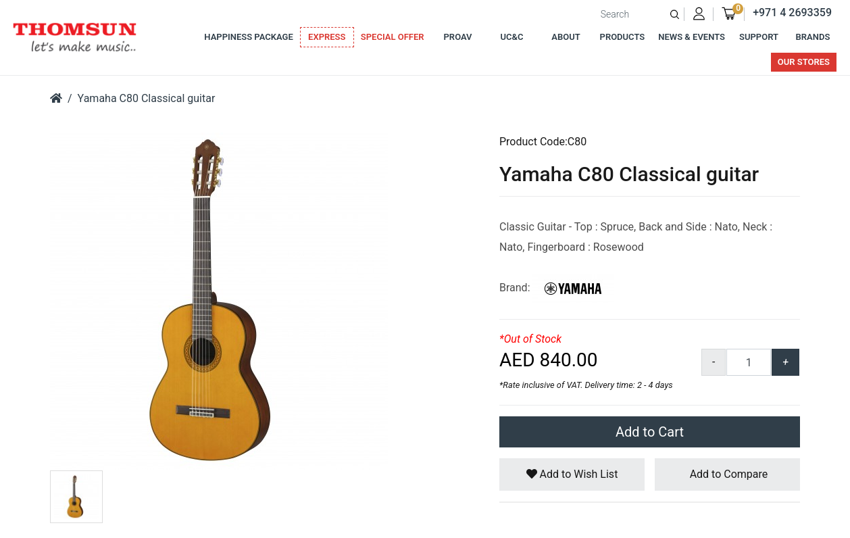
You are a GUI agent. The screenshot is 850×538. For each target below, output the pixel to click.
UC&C (512, 37)
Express (326, 37)
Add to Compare (727, 474)
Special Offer (392, 37)
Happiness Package (248, 37)
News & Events (691, 37)
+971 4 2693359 (792, 12)
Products (622, 37)
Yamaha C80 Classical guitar (147, 98)
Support (758, 37)
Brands (813, 37)
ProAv (458, 37)
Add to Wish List (572, 474)
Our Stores (804, 62)
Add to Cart (650, 432)
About (565, 37)
